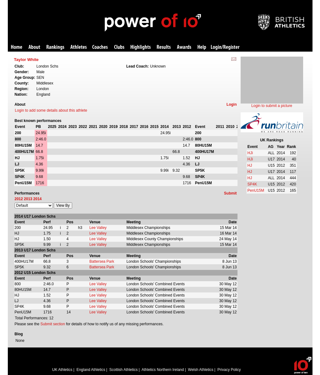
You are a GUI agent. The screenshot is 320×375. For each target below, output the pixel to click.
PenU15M (256, 190)
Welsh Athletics (200, 369)
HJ (250, 165)
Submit (230, 193)
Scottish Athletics (123, 369)
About (34, 47)
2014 (37, 199)
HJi (250, 153)
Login (232, 104)
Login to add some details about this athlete (51, 110)
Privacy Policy (229, 369)
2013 (28, 199)
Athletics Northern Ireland (163, 369)
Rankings (55, 47)
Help (202, 47)
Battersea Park (101, 261)
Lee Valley (98, 228)
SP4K (252, 184)
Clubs (119, 47)
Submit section (52, 324)
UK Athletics (62, 369)
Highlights (141, 47)
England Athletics (91, 369)
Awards (184, 47)
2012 (19, 199)
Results (164, 47)
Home (16, 47)
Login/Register (225, 47)
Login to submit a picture (271, 106)
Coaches (100, 47)
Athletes (78, 47)
